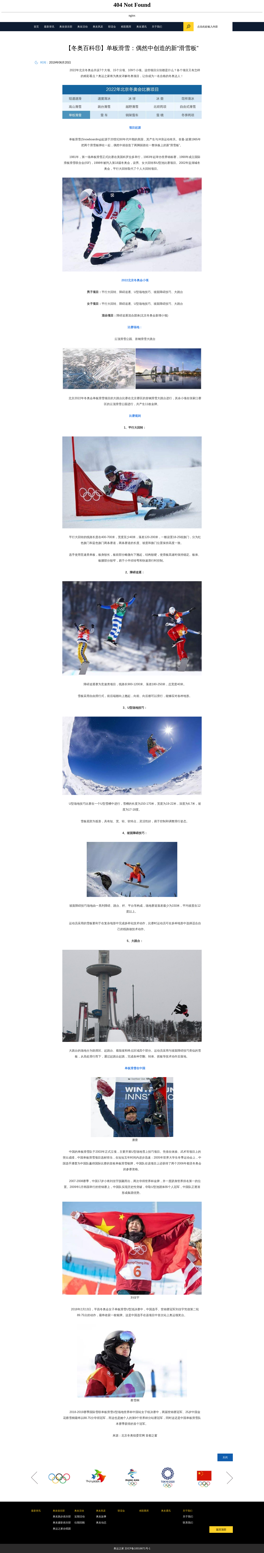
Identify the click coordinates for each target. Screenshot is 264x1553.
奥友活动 (82, 26)
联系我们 (188, 1522)
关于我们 (157, 26)
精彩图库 (126, 26)
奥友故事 (101, 1516)
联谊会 (112, 26)
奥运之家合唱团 (62, 1528)
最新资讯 (49, 26)
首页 (36, 26)
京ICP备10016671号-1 (137, 1548)
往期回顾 (79, 1522)
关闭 (225, 1457)
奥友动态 (101, 1522)
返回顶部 (221, 1529)
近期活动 (79, 1516)
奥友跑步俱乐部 (62, 1516)
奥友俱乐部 (65, 26)
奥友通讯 (141, 26)
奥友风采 (98, 26)
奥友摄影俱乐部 (62, 1522)
